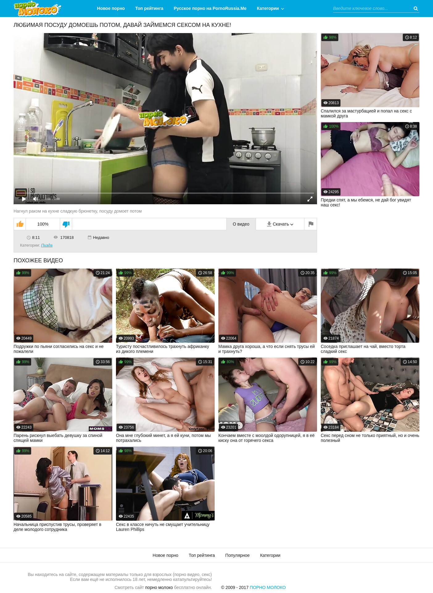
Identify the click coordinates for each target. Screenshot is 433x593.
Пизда (46, 245)
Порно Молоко (268, 587)
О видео (241, 224)
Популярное (237, 555)
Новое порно (111, 8)
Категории (268, 8)
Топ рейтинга (149, 8)
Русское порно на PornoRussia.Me (210, 8)
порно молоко (159, 587)
